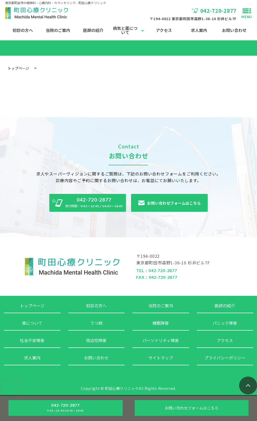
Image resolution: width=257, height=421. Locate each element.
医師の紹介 (93, 30)
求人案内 (199, 30)
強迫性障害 (96, 340)
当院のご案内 (58, 30)
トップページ (18, 68)
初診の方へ (23, 30)
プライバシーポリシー (224, 358)
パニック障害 (225, 323)
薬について (32, 323)
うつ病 (96, 323)
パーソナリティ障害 (160, 340)
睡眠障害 (161, 323)
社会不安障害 (32, 340)
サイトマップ (160, 358)
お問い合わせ (234, 30)
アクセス (164, 30)
